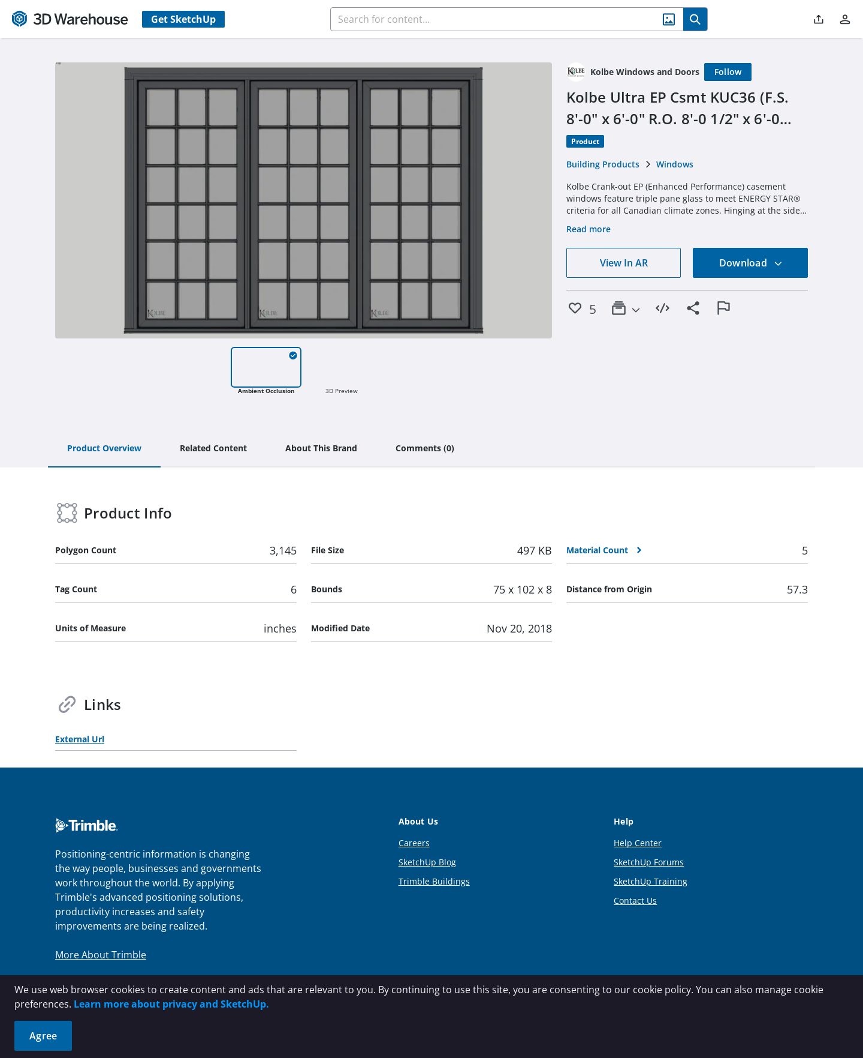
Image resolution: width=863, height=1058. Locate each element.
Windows (674, 164)
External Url (79, 739)
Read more (588, 229)
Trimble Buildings (434, 881)
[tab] (104, 448)
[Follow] (728, 72)
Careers (414, 843)
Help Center (638, 843)
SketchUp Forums (649, 862)
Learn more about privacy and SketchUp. (171, 1004)
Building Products (602, 164)
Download (751, 262)
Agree (43, 1035)
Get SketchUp (183, 19)
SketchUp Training (650, 881)
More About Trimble (100, 954)
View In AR (624, 262)
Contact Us (635, 900)
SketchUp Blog (427, 862)
